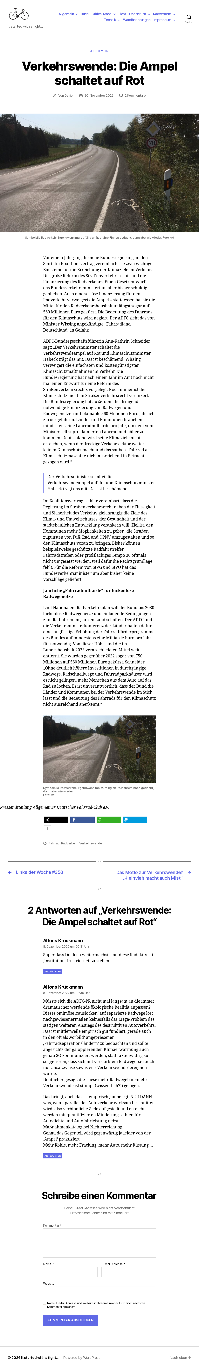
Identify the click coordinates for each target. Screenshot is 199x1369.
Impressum (162, 20)
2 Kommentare (135, 96)
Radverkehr (162, 14)
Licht (122, 14)
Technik (110, 20)
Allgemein (66, 14)
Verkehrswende (90, 844)
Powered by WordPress (82, 1358)
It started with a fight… (40, 1358)
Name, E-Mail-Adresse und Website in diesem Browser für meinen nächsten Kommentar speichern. (96, 1305)
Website (48, 1284)
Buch (84, 14)
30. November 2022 (99, 96)
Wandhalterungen (137, 20)
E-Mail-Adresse (113, 1264)
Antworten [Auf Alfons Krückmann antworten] (53, 971)
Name (48, 1264)
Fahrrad (54, 844)
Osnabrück (137, 14)
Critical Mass (102, 14)
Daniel (69, 96)
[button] (56, 820)
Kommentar (52, 1226)
